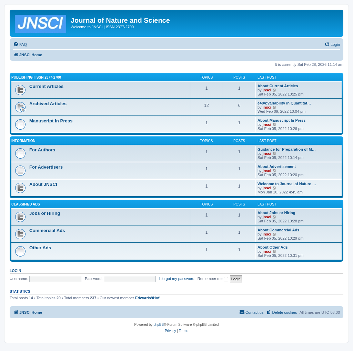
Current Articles (46, 86)
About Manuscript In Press (281, 120)
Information (23, 141)
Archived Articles (48, 103)
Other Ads (40, 247)
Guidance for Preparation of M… (287, 149)
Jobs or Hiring (44, 213)
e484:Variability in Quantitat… (284, 103)
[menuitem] (20, 44)
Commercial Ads (47, 230)
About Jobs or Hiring (276, 213)
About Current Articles (278, 86)
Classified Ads (25, 204)
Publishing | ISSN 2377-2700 (36, 77)
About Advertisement (277, 166)
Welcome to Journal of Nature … (287, 184)
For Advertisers (46, 167)
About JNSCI (43, 184)
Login (15, 271)
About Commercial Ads (278, 230)
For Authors (42, 149)
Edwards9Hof (147, 298)
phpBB (158, 325)
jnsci (267, 90)
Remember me (213, 279)
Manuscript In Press (50, 120)
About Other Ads (273, 247)
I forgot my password (176, 279)
